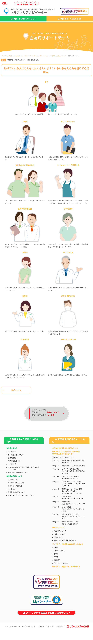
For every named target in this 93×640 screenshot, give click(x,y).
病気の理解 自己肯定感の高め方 (73, 473)
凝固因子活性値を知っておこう (18, 479)
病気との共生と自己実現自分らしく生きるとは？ (70, 530)
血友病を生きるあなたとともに (70, 18)
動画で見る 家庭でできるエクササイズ (66, 574)
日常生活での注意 (60, 538)
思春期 (56, 561)
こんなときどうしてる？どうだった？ (65, 455)
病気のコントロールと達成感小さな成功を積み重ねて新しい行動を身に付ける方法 (72, 498)
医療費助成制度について (16, 499)
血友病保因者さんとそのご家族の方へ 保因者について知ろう (23, 475)
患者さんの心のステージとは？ (63, 464)
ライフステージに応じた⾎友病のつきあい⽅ (36, 56)
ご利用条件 (59, 634)
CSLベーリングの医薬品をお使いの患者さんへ (47, 619)
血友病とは (12, 459)
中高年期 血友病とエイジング (58, 56)
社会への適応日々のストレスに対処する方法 (72, 504)
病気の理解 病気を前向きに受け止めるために (73, 469)
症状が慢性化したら (15, 468)
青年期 (56, 564)
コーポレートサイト (27, 634)
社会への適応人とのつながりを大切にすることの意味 (73, 516)
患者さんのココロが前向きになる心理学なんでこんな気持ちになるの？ (66, 460)
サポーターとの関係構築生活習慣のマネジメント (70, 484)
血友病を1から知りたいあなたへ (23, 18)
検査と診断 (12, 471)
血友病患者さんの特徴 (15, 462)
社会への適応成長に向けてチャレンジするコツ (73, 510)
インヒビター (12, 496)
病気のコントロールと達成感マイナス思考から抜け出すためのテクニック (73, 491)
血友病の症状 (12, 465)
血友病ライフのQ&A (61, 570)
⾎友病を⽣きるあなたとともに (15, 56)
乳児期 (56, 554)
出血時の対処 (12, 487)
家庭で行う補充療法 (15, 493)
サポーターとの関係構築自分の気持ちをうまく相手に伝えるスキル (73, 478)
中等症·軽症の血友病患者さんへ (65, 547)
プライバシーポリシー (44, 634)
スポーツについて (60, 541)
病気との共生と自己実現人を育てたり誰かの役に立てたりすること (73, 523)
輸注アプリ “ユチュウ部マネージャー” (21, 502)
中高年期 (57, 567)
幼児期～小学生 (59, 558)
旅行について (58, 544)
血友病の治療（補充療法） (17, 490)
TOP (3, 56)
